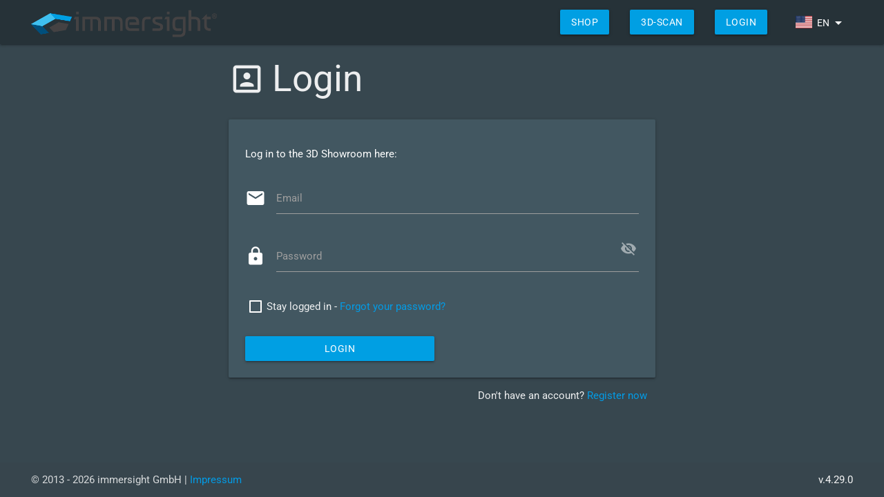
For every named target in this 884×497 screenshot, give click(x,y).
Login (741, 22)
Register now (617, 395)
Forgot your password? (392, 306)
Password (299, 256)
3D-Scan (662, 22)
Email (289, 198)
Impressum (216, 480)
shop (584, 22)
